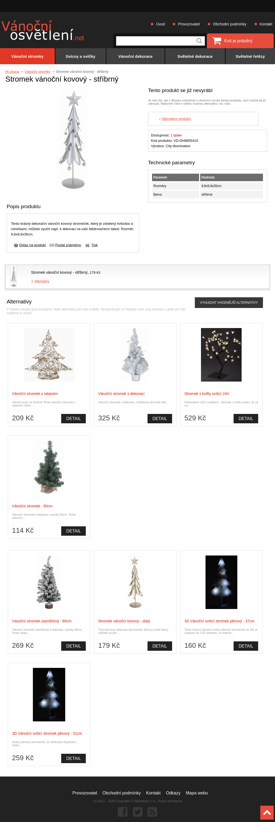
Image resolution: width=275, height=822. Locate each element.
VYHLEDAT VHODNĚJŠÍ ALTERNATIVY (229, 303)
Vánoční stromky (38, 72)
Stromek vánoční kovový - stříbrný (59, 272)
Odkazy (173, 793)
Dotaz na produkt (32, 245)
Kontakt (266, 24)
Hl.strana (12, 72)
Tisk (94, 245)
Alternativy (41, 281)
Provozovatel (189, 24)
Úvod (160, 24)
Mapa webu (197, 793)
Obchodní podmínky (229, 24)
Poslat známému (68, 245)
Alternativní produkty (176, 119)
